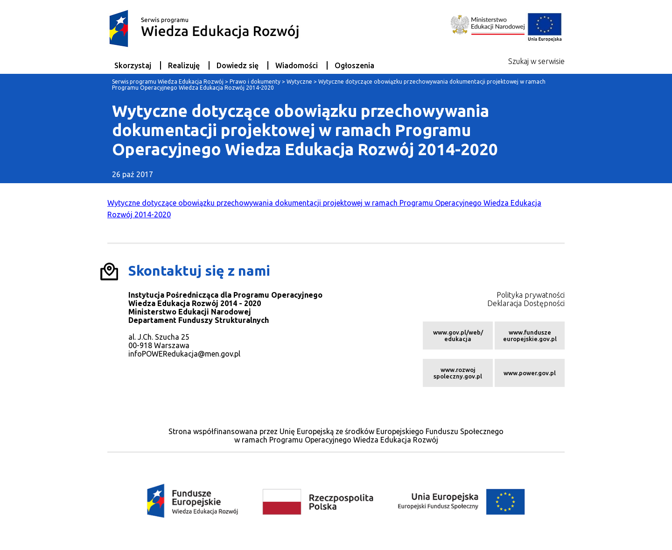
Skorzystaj (132, 65)
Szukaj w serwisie (536, 61)
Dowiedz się (238, 65)
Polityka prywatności (531, 295)
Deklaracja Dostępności (526, 303)
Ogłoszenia (354, 65)
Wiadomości (296, 65)
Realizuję (184, 65)
